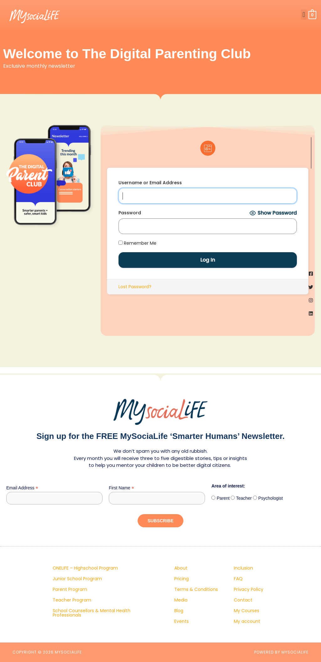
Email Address (22, 488)
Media (180, 600)
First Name (121, 488)
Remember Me (137, 243)
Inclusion (243, 568)
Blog (178, 610)
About (180, 568)
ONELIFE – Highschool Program (85, 568)
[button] (304, 14)
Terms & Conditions (196, 589)
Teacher (243, 498)
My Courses (246, 610)
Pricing (181, 579)
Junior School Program (77, 579)
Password (129, 213)
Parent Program (70, 589)
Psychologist (270, 498)
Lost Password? (134, 287)
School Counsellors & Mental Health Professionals (91, 612)
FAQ (238, 579)
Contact (243, 600)
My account (247, 621)
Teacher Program (72, 600)
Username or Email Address (150, 183)
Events (181, 621)
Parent (222, 498)
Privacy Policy (248, 589)
